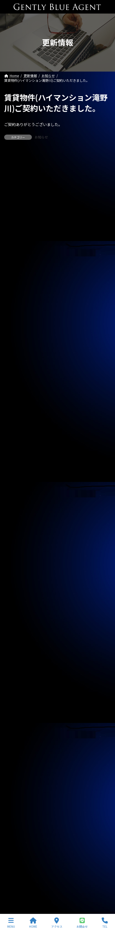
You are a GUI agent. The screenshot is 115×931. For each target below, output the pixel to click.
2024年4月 (15, 724)
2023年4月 (15, 844)
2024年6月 (15, 704)
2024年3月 (15, 734)
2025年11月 (16, 534)
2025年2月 (15, 624)
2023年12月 (16, 764)
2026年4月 (15, 484)
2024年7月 (15, 694)
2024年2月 (15, 744)
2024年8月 (15, 684)
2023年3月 (15, 854)
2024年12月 (16, 644)
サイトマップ (14, 890)
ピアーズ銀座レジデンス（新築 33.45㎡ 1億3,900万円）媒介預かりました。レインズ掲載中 (56, 340)
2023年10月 (16, 784)
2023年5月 (15, 834)
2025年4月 (15, 604)
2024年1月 (15, 754)
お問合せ (82, 922)
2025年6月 (15, 584)
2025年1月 (15, 634)
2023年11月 (16, 774)
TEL (105, 922)
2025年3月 (15, 614)
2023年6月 (15, 824)
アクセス (56, 922)
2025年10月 (16, 544)
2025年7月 (15, 574)
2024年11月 (16, 654)
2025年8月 (15, 564)
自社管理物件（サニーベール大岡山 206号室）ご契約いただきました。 (56, 290)
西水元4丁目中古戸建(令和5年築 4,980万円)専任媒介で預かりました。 (55, 390)
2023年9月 (15, 794)
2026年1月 (15, 514)
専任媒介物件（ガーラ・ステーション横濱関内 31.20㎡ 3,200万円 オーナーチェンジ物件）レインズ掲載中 (55, 191)
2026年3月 (15, 494)
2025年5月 (15, 594)
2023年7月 (15, 814)
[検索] (103, 158)
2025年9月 (15, 554)
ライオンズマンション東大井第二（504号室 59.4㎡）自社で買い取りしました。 (56, 365)
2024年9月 (15, 674)
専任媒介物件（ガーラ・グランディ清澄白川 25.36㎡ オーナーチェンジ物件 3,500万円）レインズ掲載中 (57, 216)
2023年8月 (15, 804)
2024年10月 (16, 664)
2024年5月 (15, 714)
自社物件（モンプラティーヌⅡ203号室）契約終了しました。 (54, 266)
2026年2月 (15, 504)
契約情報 (14, 460)
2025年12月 (16, 524)
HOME (33, 922)
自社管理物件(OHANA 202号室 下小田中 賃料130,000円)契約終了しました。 (55, 414)
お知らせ (41, 137)
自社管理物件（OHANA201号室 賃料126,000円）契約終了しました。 (56, 241)
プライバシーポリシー (20, 879)
